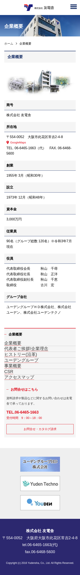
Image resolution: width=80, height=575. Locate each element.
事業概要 (12, 365)
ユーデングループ (21, 360)
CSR (8, 371)
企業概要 (12, 343)
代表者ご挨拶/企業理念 (26, 348)
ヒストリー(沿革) (20, 354)
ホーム (8, 43)
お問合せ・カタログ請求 (40, 429)
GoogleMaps (18, 142)
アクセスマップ (19, 377)
